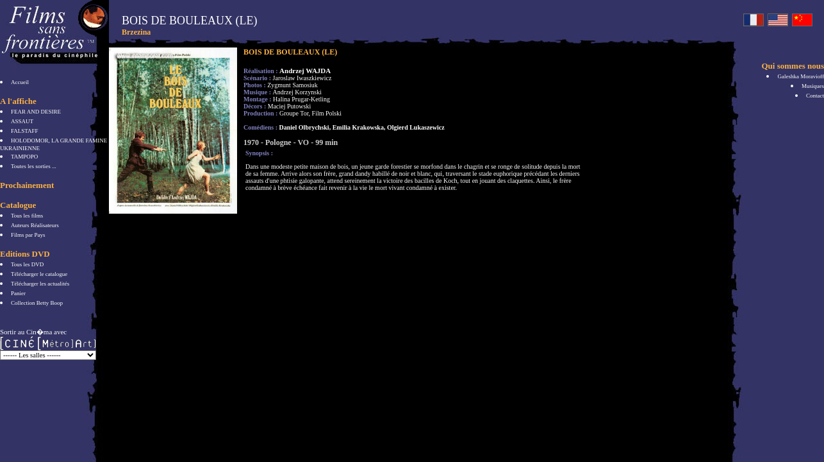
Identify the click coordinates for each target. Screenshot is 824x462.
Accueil (20, 82)
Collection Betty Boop (37, 303)
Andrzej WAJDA (305, 70)
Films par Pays (28, 235)
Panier (18, 293)
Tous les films (27, 215)
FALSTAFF (24, 131)
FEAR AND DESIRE (36, 111)
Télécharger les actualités (40, 283)
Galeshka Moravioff (800, 76)
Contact (815, 95)
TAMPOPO (24, 156)
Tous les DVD (27, 264)
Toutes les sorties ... (33, 166)
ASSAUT (22, 121)
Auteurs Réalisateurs (35, 225)
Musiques (813, 86)
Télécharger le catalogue (39, 274)
